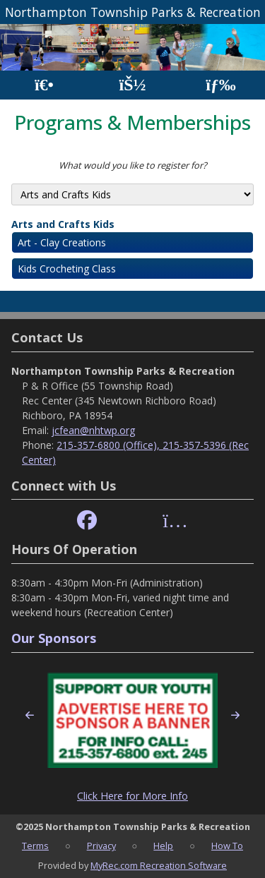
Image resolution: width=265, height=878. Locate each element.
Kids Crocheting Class (67, 268)
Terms (35, 845)
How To (227, 845)
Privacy (101, 845)
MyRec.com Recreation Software (158, 865)
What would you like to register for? (133, 165)
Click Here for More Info (132, 795)
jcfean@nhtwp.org (93, 430)
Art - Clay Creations (62, 242)
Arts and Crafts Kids (62, 224)
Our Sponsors (53, 638)
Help (163, 845)
